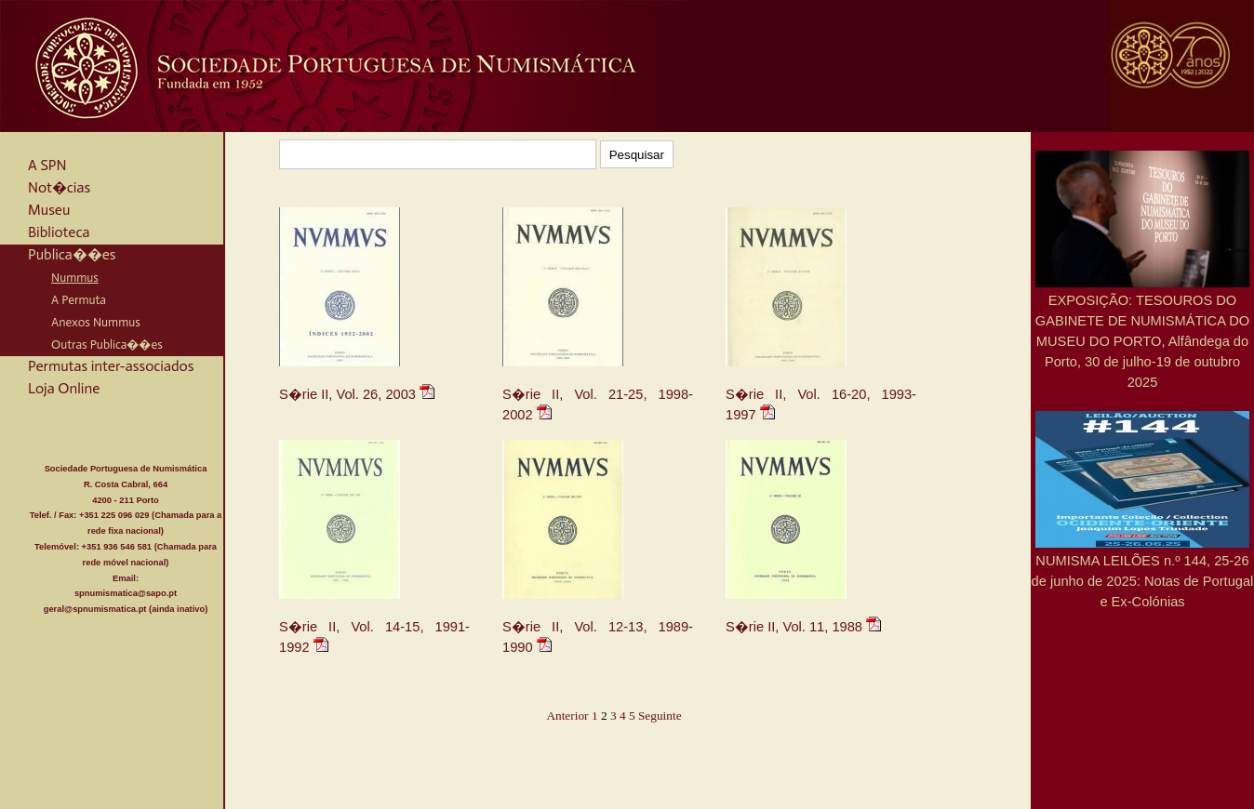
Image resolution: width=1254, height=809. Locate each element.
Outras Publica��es (107, 344)
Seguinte (660, 716)
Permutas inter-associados (110, 366)
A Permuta (78, 299)
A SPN (47, 165)
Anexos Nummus (95, 321)
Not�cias (59, 187)
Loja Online (64, 388)
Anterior (567, 716)
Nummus (75, 277)
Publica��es (72, 254)
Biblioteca (58, 232)
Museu (49, 210)
